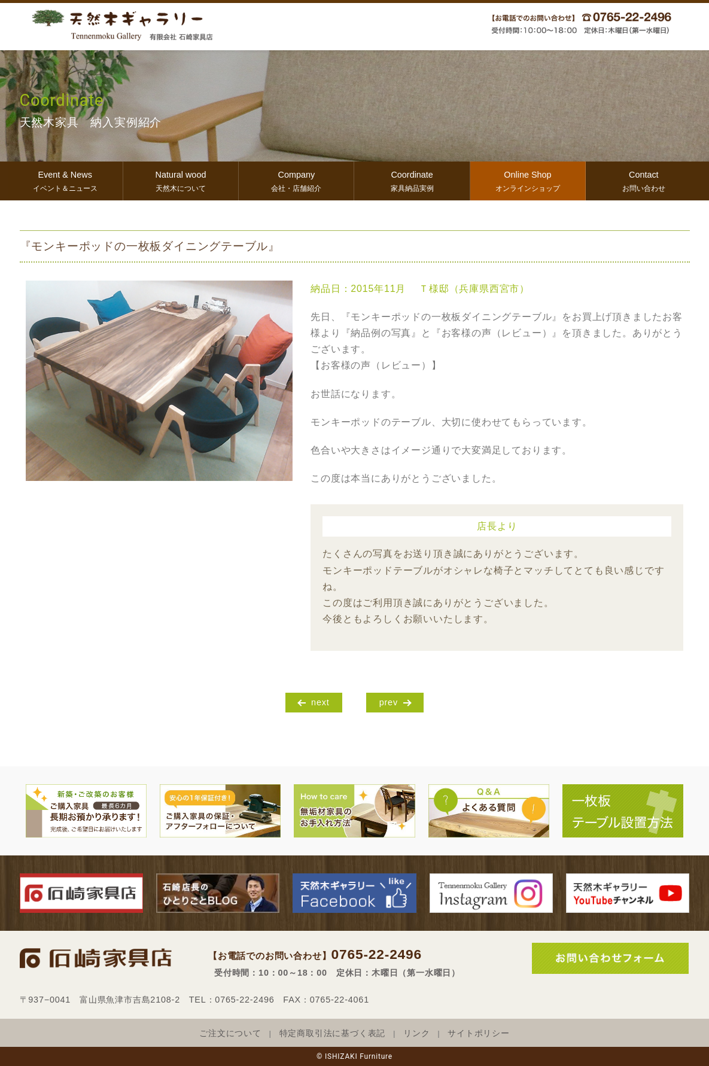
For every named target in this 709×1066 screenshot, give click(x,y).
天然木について (180, 179)
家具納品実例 (411, 179)
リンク (416, 1033)
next (320, 702)
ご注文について (230, 1033)
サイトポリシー (479, 1033)
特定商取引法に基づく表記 (332, 1033)
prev (388, 702)
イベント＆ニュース (65, 179)
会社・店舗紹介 (296, 179)
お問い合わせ (643, 179)
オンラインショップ (527, 179)
